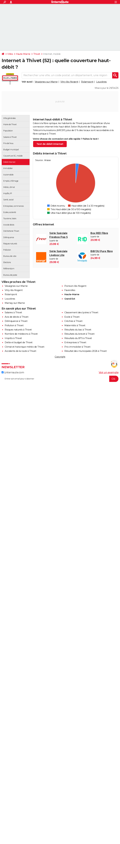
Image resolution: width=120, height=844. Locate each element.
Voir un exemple (109, 372)
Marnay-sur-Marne (15, 303)
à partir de (61, 238)
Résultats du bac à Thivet (77, 329)
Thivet (36, 54)
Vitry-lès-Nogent (69, 81)
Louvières (101, 81)
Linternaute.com (13, 372)
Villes (10, 54)
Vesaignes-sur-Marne (46, 81)
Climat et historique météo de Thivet (24, 346)
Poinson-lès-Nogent (75, 286)
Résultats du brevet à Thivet (79, 333)
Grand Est (69, 298)
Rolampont (87, 81)
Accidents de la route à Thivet (20, 351)
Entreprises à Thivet (75, 342)
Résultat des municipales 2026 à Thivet (85, 351)
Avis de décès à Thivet (16, 316)
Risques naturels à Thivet (18, 329)
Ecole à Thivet (71, 316)
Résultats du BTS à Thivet (78, 338)
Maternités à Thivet (74, 325)
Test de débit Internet (50, 144)
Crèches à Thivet (73, 321)
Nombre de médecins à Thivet (21, 333)
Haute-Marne (23, 54)
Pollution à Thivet (14, 325)
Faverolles (69, 290)
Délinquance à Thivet (16, 321)
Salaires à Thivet (13, 312)
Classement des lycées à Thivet (81, 312)
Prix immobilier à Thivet (77, 346)
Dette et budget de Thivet (18, 342)
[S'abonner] (60, 379)
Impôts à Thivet (13, 338)
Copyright (60, 356)
